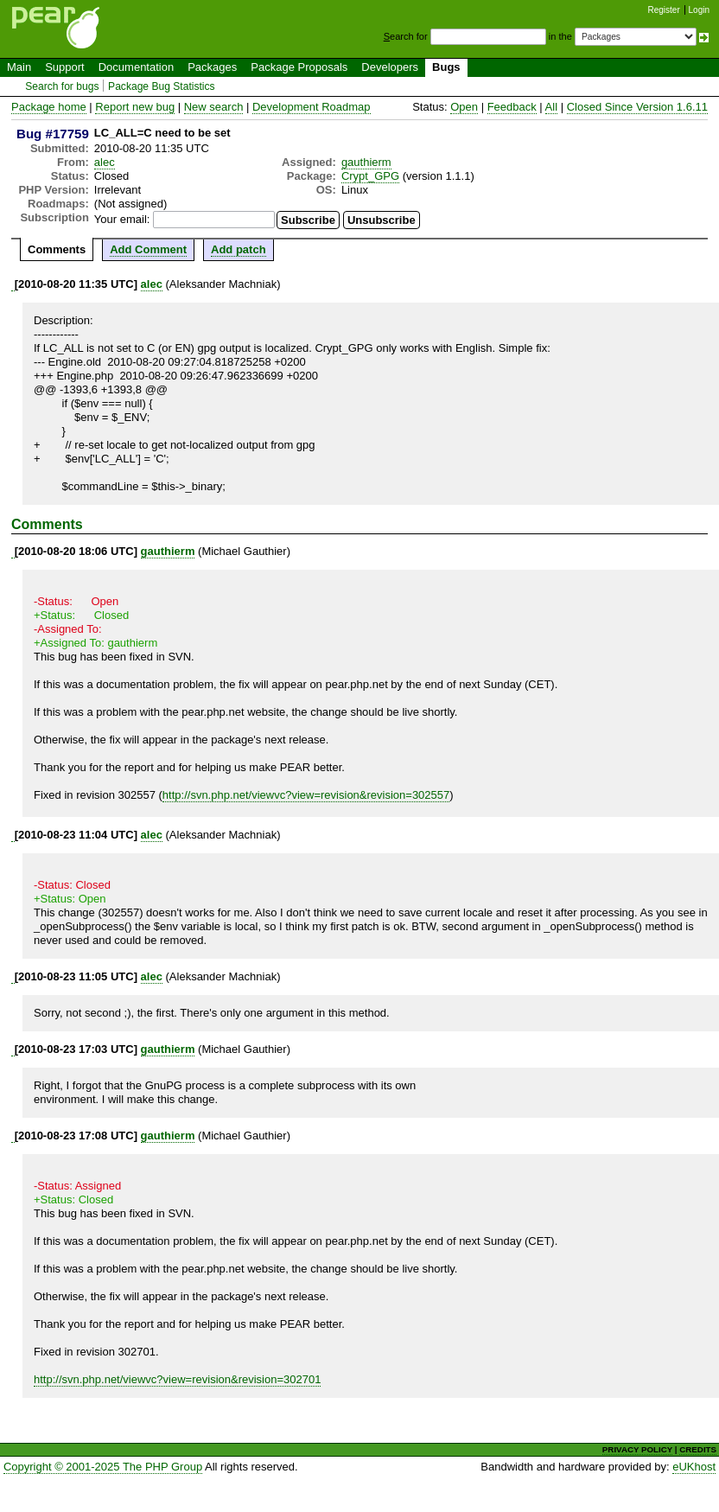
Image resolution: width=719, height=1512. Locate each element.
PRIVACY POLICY (637, 1449)
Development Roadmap (311, 106)
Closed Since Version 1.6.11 (637, 106)
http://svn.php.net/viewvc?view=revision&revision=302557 (305, 794)
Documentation (136, 67)
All (551, 106)
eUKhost (694, 1466)
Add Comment (148, 249)
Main (19, 67)
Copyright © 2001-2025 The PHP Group (102, 1466)
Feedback (512, 106)
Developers (389, 67)
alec (104, 162)
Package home (48, 106)
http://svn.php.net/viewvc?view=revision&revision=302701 (177, 1379)
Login (699, 10)
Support (65, 67)
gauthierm (366, 162)
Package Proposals (299, 67)
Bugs (446, 67)
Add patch (238, 249)
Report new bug (135, 106)
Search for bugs (62, 86)
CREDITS (697, 1449)
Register (664, 10)
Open (464, 106)
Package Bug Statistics (161, 86)
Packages (212, 67)
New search (214, 106)
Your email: (122, 219)
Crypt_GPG (370, 175)
